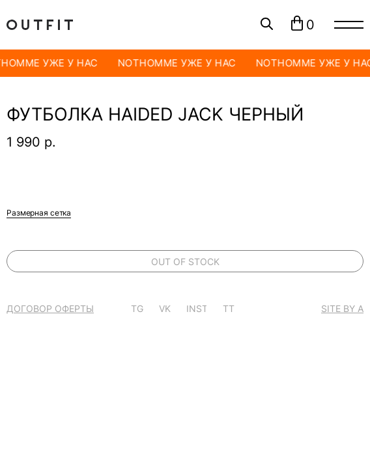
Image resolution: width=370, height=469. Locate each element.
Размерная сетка (39, 213)
